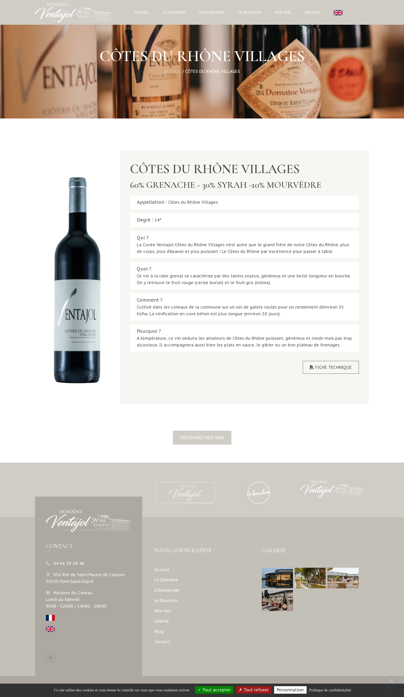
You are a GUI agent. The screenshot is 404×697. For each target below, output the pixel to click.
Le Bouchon (249, 12)
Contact (162, 641)
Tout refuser (254, 689)
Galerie (312, 12)
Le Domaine (174, 12)
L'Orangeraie (211, 12)
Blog (159, 631)
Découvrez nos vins (202, 437)
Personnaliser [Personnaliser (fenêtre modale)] (290, 689)
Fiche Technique (331, 367)
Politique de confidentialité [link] (330, 690)
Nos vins (283, 12)
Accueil (141, 12)
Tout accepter (214, 689)
